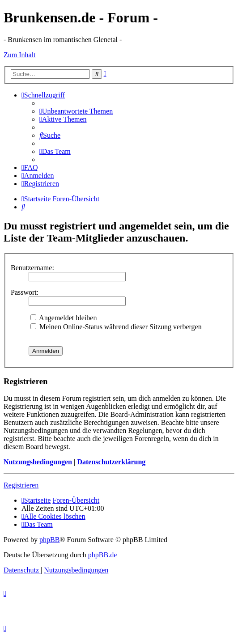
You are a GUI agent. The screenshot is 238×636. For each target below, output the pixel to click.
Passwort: (24, 292)
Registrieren (21, 485)
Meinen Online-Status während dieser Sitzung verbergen (116, 327)
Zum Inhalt (20, 55)
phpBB (49, 539)
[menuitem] (76, 111)
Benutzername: (32, 267)
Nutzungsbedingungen (38, 462)
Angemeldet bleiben (63, 318)
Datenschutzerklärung (111, 462)
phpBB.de (102, 555)
